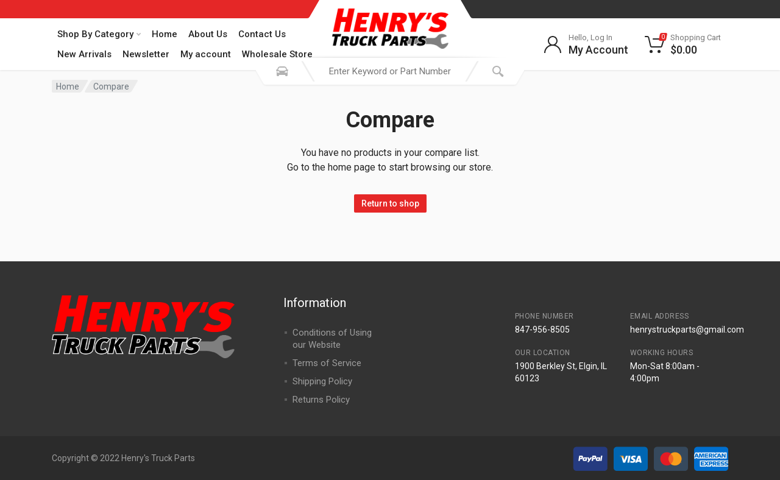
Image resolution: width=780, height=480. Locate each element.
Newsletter (145, 54)
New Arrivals (84, 54)
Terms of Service (326, 363)
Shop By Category (99, 34)
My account (205, 54)
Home (164, 34)
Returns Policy (321, 399)
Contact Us (262, 34)
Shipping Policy (322, 381)
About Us (207, 34)
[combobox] (390, 71)
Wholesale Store (277, 54)
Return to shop (390, 203)
